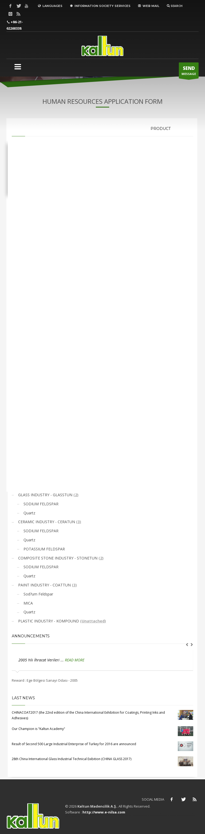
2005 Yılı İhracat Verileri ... (41, 659)
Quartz (28, 512)
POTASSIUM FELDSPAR (43, 548)
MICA (27, 603)
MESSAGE (189, 71)
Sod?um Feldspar (37, 594)
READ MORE (74, 659)
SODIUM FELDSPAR (40, 503)
